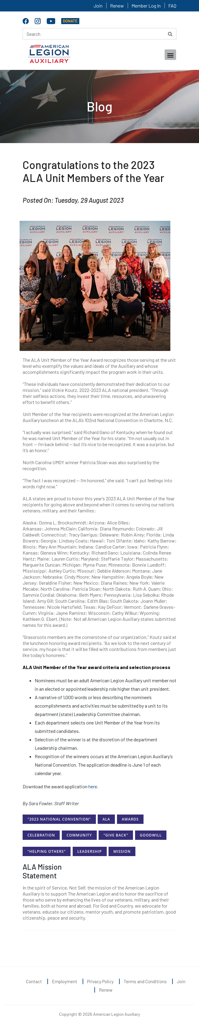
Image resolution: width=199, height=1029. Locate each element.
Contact (34, 981)
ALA (106, 819)
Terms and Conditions (145, 981)
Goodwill (151, 835)
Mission (122, 851)
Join (98, 5)
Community (79, 835)
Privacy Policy (100, 981)
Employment (64, 981)
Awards (130, 819)
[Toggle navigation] (170, 54)
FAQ (172, 5)
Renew (117, 5)
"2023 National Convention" (59, 819)
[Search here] (99, 33)
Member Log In (146, 5)
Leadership (89, 851)
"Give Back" (115, 835)
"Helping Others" (46, 851)
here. (93, 786)
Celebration (41, 835)
